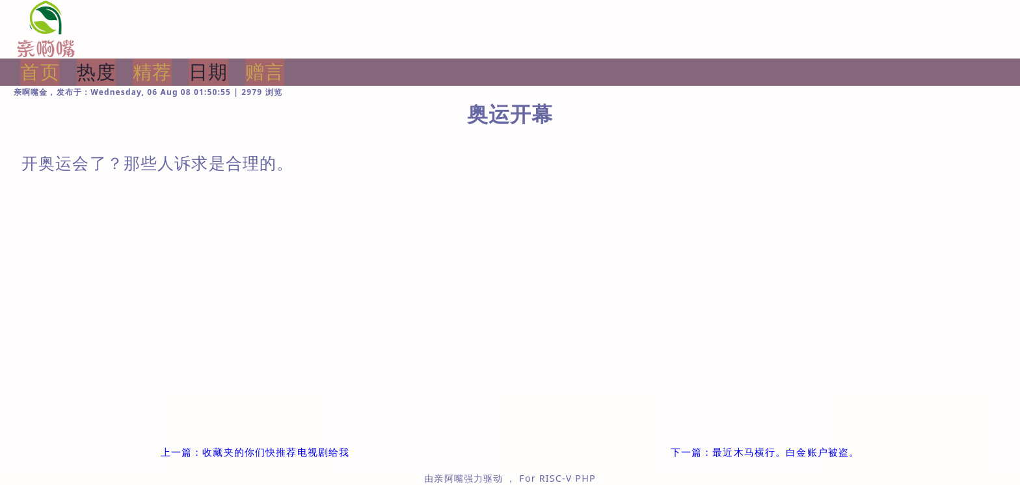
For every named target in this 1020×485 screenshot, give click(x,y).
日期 (208, 72)
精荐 (152, 72)
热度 (96, 72)
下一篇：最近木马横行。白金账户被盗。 (765, 451)
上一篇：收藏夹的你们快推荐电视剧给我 (255, 451)
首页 (39, 72)
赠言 (264, 72)
